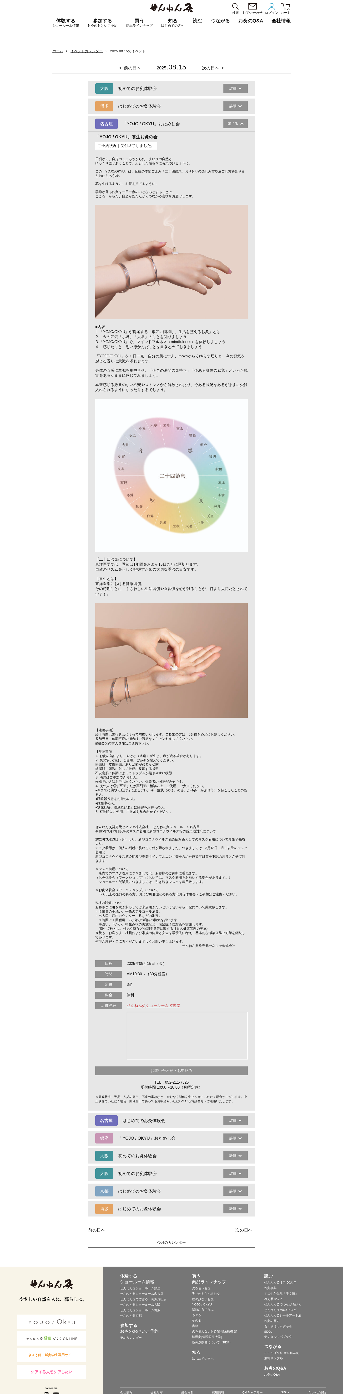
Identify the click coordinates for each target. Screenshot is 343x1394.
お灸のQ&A (250, 20)
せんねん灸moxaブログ (280, 1310)
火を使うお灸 (201, 1288)
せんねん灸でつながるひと (282, 1304)
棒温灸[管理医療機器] (207, 1337)
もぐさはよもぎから (278, 1326)
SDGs (268, 1331)
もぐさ (196, 1315)
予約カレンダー (131, 1337)
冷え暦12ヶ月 (273, 1299)
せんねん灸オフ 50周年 (280, 1282)
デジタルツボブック (278, 1336)
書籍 (195, 1326)
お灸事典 (270, 1288)
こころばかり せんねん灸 (281, 1353)
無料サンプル (273, 1358)
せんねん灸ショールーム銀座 (140, 1288)
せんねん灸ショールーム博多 (140, 1310)
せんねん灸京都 (131, 1315)
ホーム (57, 51)
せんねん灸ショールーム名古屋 (153, 1005)
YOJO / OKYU (202, 1304)
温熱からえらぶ (203, 1309)
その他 (196, 1320)
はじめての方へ (203, 1358)
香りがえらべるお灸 (206, 1293)
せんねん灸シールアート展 (282, 1315)
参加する (102, 23)
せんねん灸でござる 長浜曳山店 (143, 1299)
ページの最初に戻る (332, 1383)
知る (172, 23)
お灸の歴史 (272, 1321)
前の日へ (132, 68)
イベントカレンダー (87, 51)
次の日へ (210, 68)
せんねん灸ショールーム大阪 (140, 1304)
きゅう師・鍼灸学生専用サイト (51, 1355)
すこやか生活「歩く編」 (281, 1293)
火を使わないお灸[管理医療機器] (214, 1331)
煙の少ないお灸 (203, 1299)
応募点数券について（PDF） (212, 1342)
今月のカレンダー (171, 1242)
